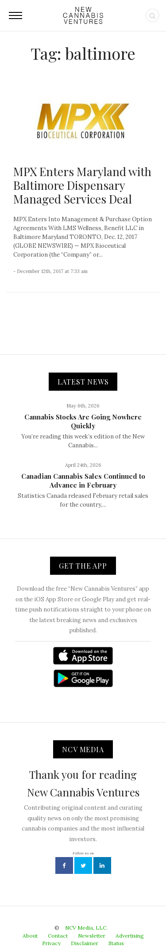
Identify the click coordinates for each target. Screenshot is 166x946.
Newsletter (91, 935)
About (30, 935)
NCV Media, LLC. (86, 927)
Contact (58, 935)
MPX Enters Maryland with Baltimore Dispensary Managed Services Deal (82, 185)
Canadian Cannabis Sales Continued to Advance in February (83, 480)
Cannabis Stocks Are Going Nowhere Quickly (83, 421)
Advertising (130, 935)
